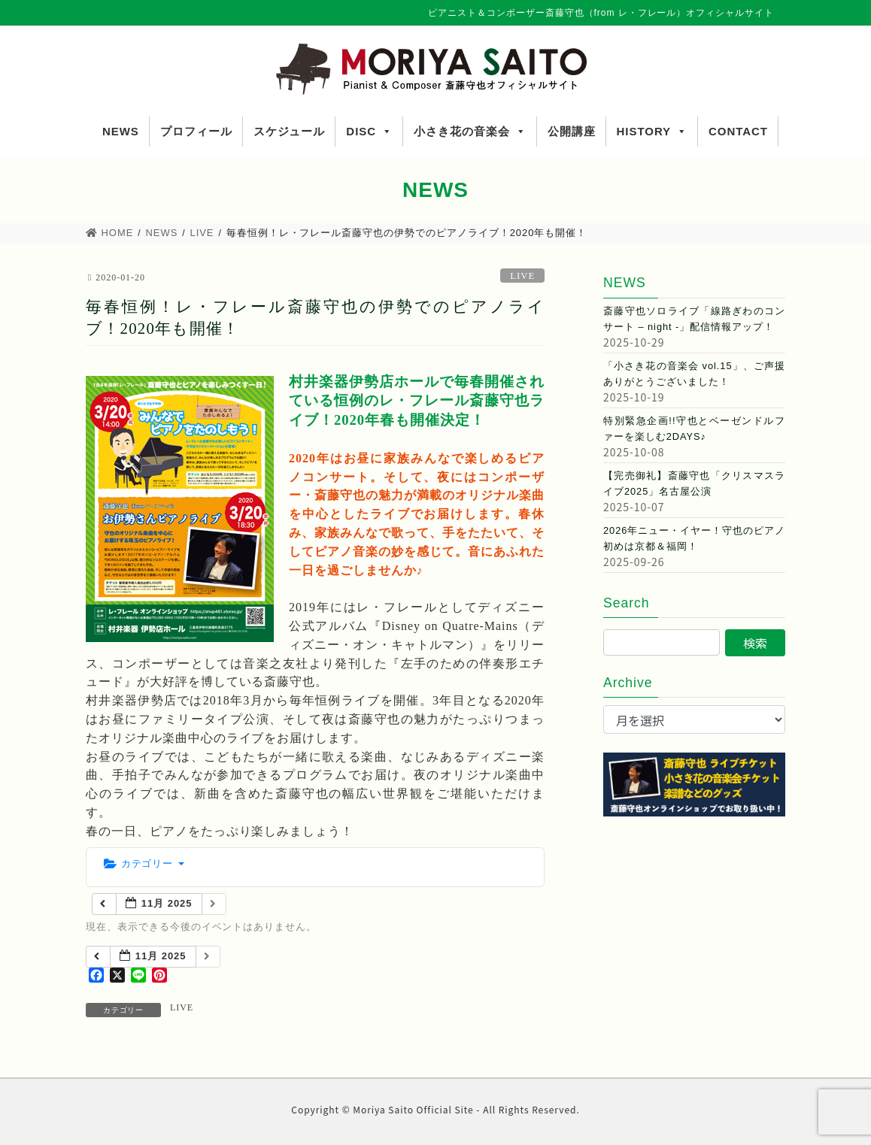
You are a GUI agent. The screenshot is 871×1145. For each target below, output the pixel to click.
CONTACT (738, 131)
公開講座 (572, 131)
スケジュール (289, 131)
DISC (369, 131)
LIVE (522, 276)
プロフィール (196, 131)
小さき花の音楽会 (470, 131)
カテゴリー (144, 863)
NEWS (120, 131)
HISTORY (652, 131)
